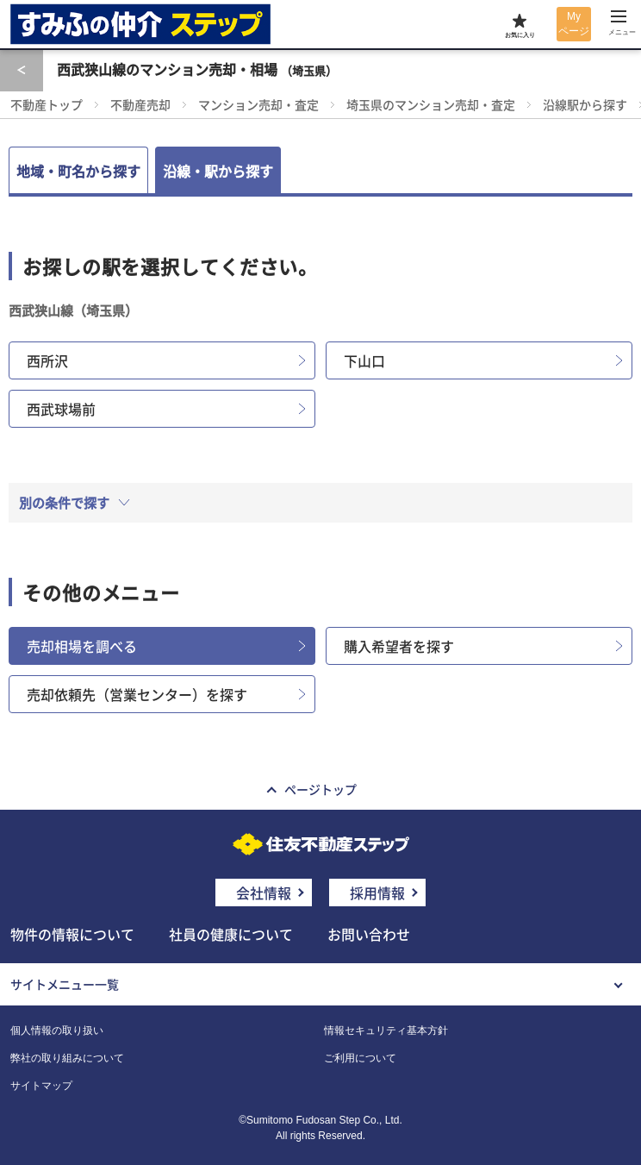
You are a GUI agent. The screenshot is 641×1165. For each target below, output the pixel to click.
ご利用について (360, 1058)
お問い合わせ (368, 934)
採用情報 (377, 892)
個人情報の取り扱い (56, 1030)
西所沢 (47, 360)
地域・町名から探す (78, 170)
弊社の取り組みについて (67, 1058)
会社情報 (263, 892)
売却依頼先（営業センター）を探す (137, 694)
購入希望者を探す (399, 646)
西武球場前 (61, 408)
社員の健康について (231, 934)
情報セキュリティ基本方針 (386, 1030)
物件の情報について (72, 934)
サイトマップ (41, 1086)
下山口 (364, 360)
